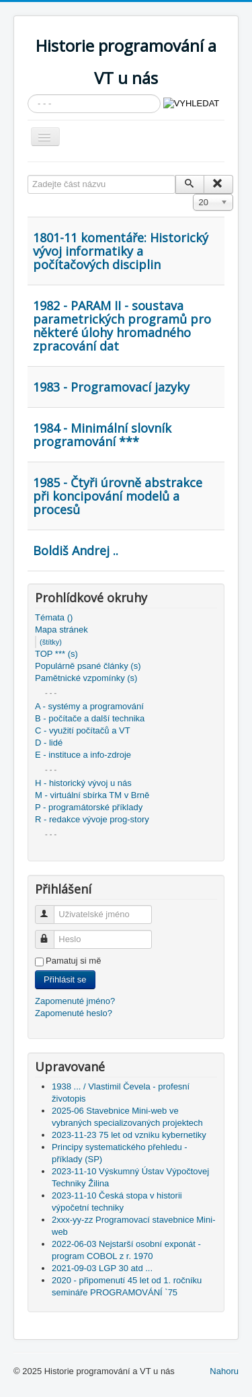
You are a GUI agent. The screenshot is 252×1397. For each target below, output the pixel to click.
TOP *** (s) (56, 654)
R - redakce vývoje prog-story (92, 819)
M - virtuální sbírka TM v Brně (92, 795)
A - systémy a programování (89, 706)
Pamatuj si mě (73, 961)
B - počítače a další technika (89, 718)
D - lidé (48, 743)
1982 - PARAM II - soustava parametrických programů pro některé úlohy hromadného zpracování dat (122, 325)
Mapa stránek (61, 629)
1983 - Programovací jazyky (111, 387)
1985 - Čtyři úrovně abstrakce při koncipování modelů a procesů (117, 495)
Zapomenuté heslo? (73, 1013)
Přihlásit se (65, 979)
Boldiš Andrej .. (75, 550)
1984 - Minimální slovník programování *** (102, 435)
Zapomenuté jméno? (75, 1001)
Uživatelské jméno (50, 908)
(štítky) (51, 642)
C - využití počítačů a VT (82, 730)
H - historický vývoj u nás (83, 783)
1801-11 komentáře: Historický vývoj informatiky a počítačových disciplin (120, 251)
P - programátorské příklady (88, 807)
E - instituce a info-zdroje (83, 755)
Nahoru (224, 1371)
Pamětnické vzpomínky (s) (86, 678)
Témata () (54, 617)
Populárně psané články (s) (88, 666)
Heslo (50, 933)
